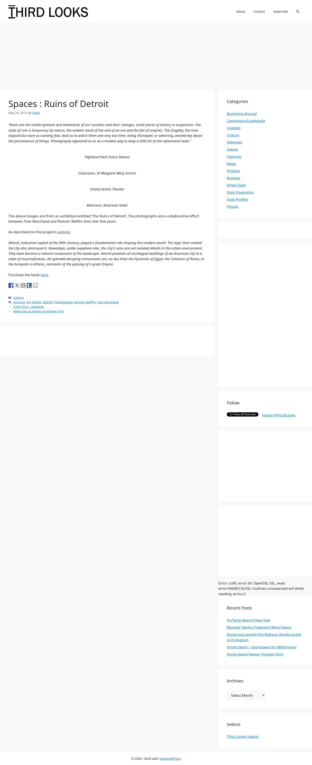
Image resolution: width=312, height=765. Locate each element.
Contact (259, 11)
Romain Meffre (85, 302)
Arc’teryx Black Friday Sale (248, 620)
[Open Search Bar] (298, 11)
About (240, 11)
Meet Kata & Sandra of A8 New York (38, 311)
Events (232, 149)
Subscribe (280, 11)
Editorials (234, 142)
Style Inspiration (240, 192)
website (63, 232)
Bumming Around (242, 113)
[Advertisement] (156, 54)
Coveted (233, 127)
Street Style (236, 185)
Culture (18, 298)
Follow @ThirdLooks (278, 415)
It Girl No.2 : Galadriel (28, 307)
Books (36, 302)
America (19, 302)
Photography (63, 302)
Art (28, 302)
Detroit (47, 302)
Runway (233, 177)
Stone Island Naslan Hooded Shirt (255, 654)
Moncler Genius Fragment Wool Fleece (259, 627)
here (44, 274)
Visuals (232, 206)
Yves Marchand (108, 302)
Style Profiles (237, 199)
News (231, 163)
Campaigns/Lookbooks (246, 120)
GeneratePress (170, 758)
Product (233, 170)
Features (234, 156)
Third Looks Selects (243, 736)
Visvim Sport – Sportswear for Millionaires (261, 647)
